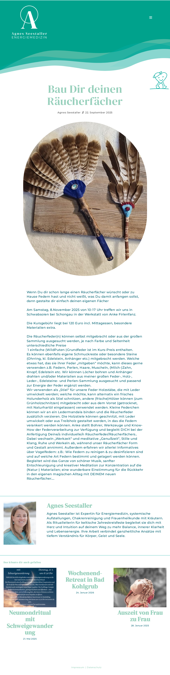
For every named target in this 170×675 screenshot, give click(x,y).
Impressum (77, 667)
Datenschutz (94, 667)
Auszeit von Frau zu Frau (140, 616)
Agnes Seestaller (69, 112)
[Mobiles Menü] (150, 18)
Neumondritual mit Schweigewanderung (30, 622)
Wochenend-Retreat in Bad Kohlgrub (85, 580)
